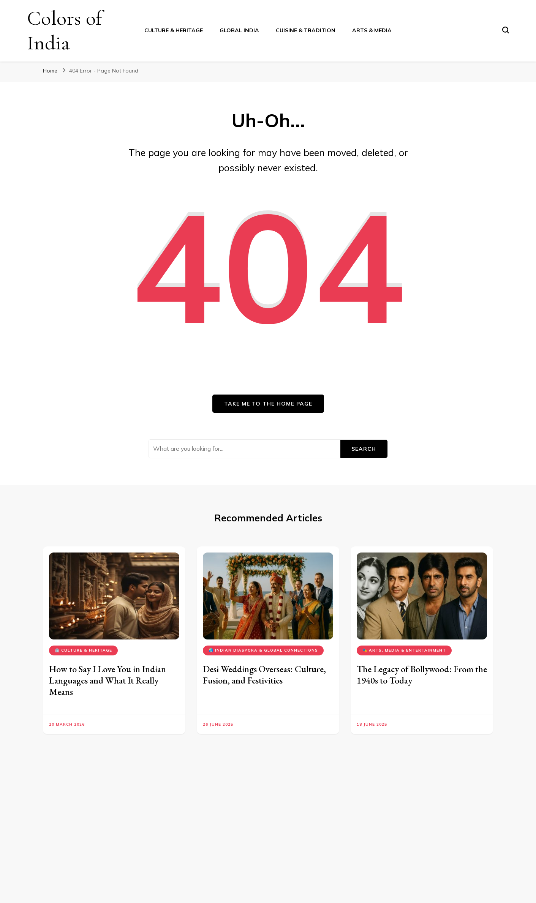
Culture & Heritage (173, 30)
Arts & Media (372, 30)
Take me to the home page (268, 403)
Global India (239, 30)
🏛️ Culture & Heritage (83, 650)
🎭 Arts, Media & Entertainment (404, 650)
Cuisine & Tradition (305, 30)
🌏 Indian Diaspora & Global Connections (263, 650)
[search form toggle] (505, 30)
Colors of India (64, 30)
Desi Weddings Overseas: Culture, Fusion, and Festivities (264, 674)
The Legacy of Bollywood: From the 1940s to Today (422, 674)
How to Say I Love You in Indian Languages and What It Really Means (107, 680)
